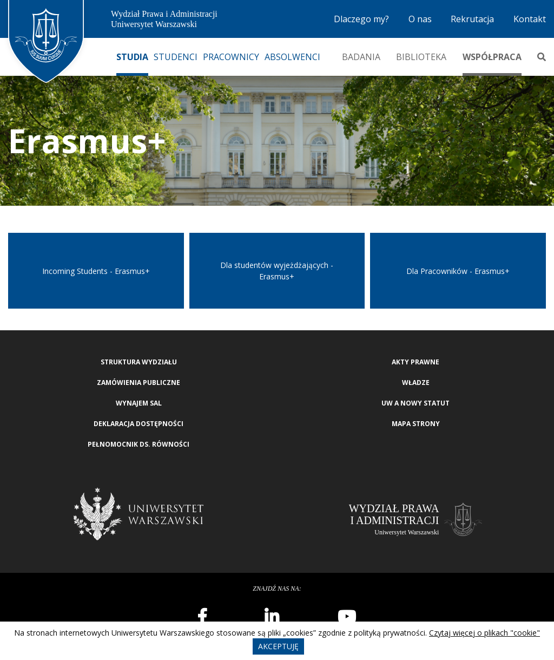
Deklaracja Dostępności (138, 423)
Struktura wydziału (139, 362)
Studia (132, 57)
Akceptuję (278, 646)
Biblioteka (421, 57)
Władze (416, 382)
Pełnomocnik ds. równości (138, 444)
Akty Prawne (415, 362)
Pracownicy (231, 57)
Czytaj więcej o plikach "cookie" (484, 633)
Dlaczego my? (361, 19)
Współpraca (492, 57)
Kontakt (529, 19)
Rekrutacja (472, 19)
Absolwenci (292, 57)
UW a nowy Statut (415, 403)
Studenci (175, 57)
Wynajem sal (139, 403)
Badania (361, 57)
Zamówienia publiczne (138, 382)
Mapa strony (416, 423)
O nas (420, 19)
